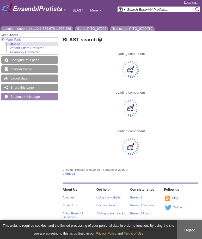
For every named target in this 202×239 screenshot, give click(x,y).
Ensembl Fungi (140, 213)
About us (68, 197)
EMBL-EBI (70, 173)
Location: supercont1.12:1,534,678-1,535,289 (37, 29)
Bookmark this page (25, 97)
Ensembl (136, 197)
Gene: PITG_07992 (91, 29)
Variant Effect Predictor (27, 48)
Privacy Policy (106, 233)
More (95, 10)
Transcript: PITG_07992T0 (132, 29)
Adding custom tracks (110, 213)
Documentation (106, 205)
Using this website (108, 197)
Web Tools (13, 40)
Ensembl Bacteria (142, 205)
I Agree (189, 230)
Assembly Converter (25, 52)
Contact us (70, 205)
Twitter (177, 207)
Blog (175, 198)
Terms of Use (133, 233)
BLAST (77, 10)
